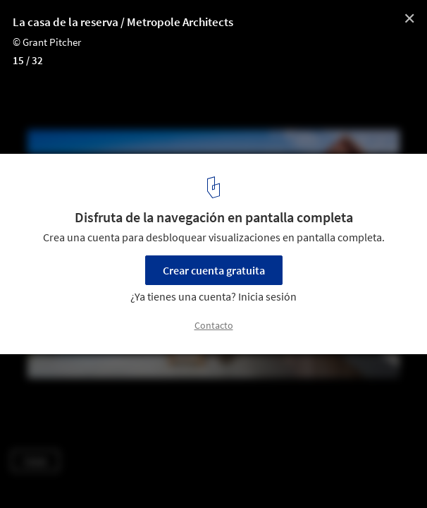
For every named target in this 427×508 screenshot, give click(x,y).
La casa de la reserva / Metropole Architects (123, 22)
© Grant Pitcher (47, 42)
